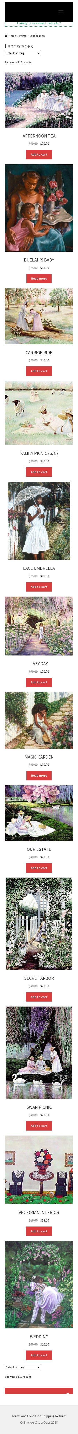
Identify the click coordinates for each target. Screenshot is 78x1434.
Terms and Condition (26, 1416)
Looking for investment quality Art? (39, 23)
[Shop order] (22, 53)
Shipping (48, 1416)
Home (12, 36)
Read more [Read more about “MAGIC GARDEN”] (39, 775)
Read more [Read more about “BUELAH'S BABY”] (39, 278)
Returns (61, 1416)
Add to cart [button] (39, 154)
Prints (23, 36)
